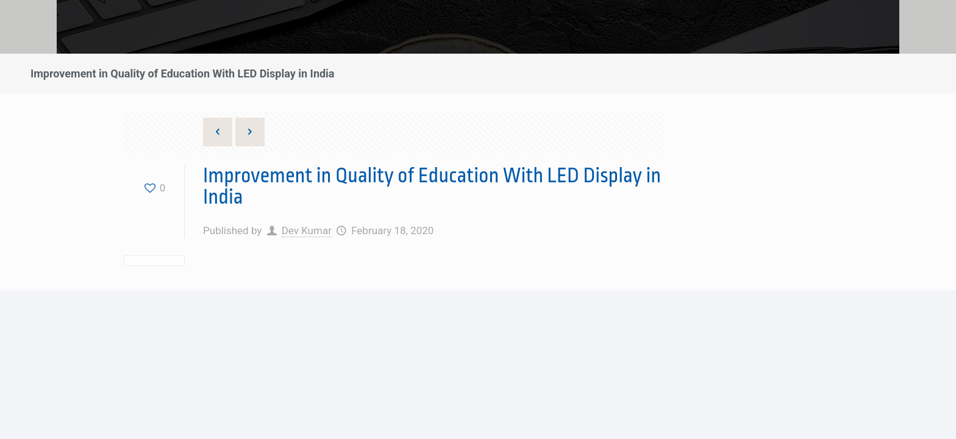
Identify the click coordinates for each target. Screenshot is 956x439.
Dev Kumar (307, 230)
